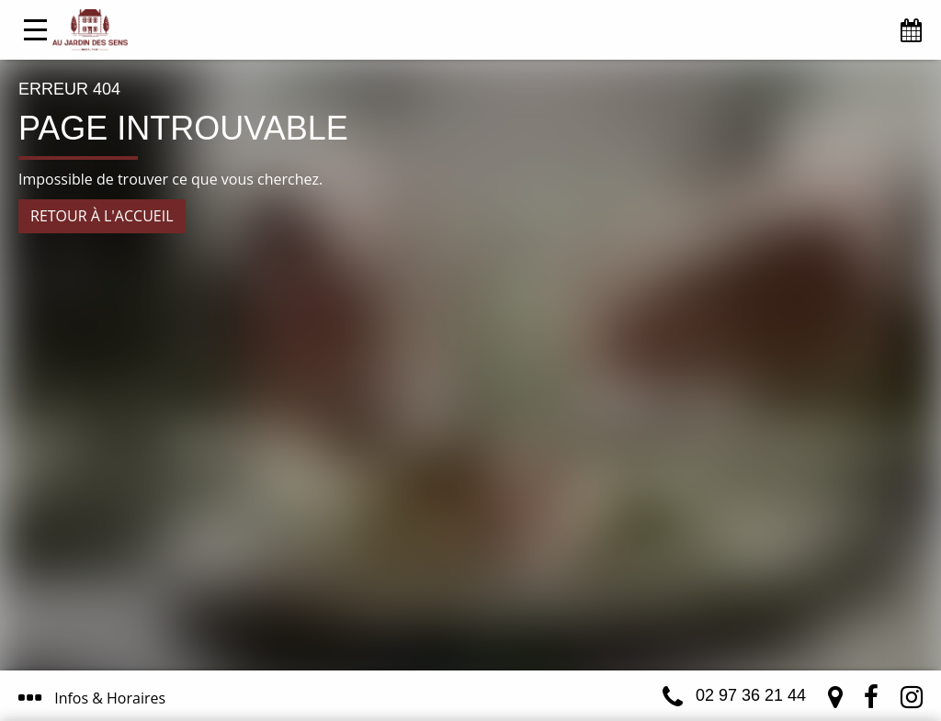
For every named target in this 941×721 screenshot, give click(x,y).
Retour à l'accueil (102, 216)
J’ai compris (421, 627)
